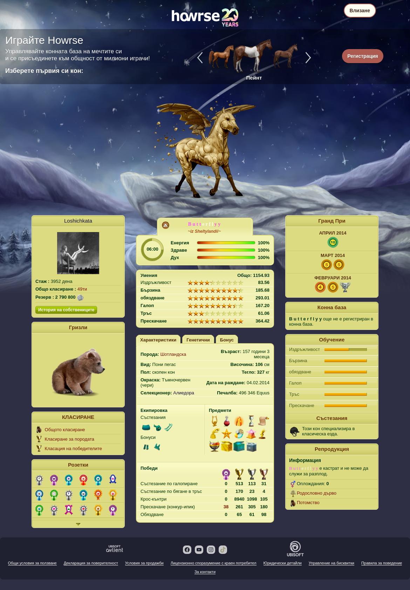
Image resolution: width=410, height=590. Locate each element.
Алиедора (183, 392)
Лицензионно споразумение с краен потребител (214, 563)
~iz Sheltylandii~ (204, 231)
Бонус (227, 340)
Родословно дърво (316, 493)
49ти (82, 289)
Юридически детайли (283, 563)
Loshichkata (78, 221)
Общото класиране (65, 429)
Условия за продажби (144, 563)
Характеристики (158, 340)
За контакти (205, 572)
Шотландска (173, 354)
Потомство (308, 502)
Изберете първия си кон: (44, 70)
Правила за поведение (381, 563)
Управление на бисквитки (331, 563)
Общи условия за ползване (32, 563)
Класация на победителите (73, 448)
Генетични (198, 340)
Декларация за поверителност (91, 563)
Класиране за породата (69, 439)
